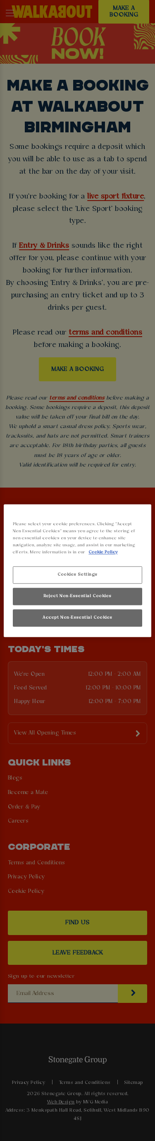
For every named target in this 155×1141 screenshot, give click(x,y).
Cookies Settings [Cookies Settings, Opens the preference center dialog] (77, 574)
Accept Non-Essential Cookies (77, 617)
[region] (77, 570)
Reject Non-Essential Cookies (77, 595)
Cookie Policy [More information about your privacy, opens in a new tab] (102, 552)
